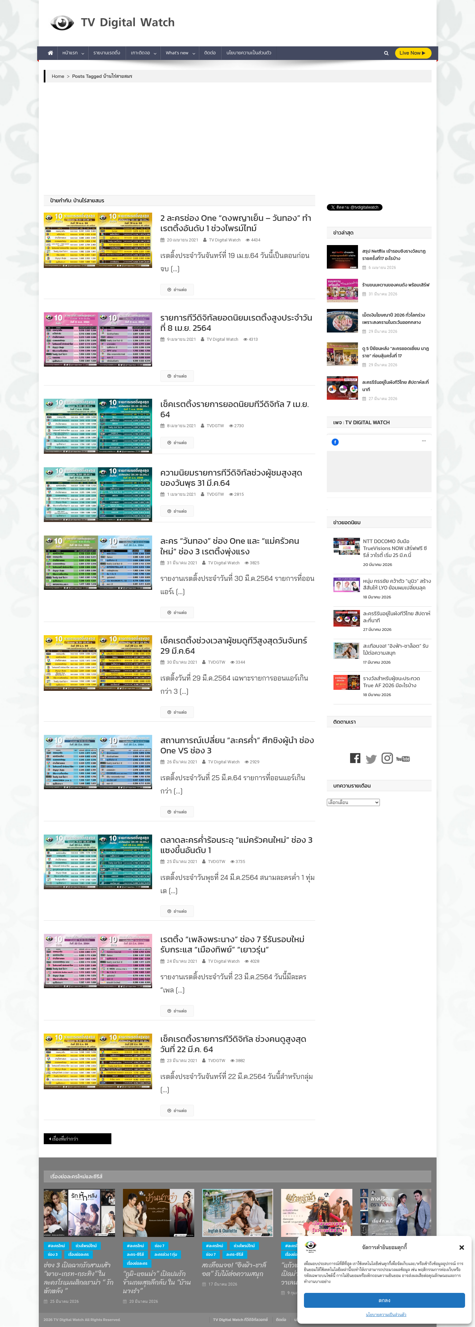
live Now (413, 53)
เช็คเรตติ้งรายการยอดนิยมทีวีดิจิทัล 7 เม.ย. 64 (234, 409)
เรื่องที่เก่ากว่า (65, 1139)
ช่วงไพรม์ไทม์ (86, 1246)
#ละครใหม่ (56, 1246)
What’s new (177, 52)
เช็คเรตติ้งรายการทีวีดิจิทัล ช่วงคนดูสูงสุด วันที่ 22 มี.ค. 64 (233, 1043)
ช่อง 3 (52, 1254)
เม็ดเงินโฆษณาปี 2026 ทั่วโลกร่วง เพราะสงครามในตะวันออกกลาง (393, 319)
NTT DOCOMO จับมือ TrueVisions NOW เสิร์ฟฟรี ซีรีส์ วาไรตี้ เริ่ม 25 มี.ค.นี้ (395, 548)
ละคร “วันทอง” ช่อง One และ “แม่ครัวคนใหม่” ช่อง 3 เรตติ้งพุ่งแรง (229, 545)
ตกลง (384, 1300)
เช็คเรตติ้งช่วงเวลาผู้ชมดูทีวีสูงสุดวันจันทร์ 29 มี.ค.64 (233, 645)
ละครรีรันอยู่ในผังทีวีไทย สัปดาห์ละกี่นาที (395, 386)
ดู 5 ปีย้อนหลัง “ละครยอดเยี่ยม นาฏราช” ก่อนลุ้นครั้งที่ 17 (395, 352)
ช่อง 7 (159, 1246)
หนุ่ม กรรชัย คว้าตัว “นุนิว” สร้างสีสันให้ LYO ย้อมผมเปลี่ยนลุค (397, 584)
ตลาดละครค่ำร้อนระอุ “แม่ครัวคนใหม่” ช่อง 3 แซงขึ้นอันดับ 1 (236, 844)
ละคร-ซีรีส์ (135, 1254)
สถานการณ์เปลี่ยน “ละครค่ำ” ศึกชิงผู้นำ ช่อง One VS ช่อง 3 (237, 745)
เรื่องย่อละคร (78, 1254)
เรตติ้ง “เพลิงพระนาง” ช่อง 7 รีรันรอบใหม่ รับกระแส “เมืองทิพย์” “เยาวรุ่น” (232, 944)
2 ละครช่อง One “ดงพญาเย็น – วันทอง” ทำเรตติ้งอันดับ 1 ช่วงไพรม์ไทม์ (235, 222)
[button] (461, 1247)
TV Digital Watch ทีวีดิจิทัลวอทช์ (240, 1320)
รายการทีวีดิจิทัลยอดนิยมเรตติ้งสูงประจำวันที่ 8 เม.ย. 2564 (236, 322)
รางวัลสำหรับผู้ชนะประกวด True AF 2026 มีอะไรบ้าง (391, 681)
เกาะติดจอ (140, 52)
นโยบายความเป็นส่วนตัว (386, 1314)
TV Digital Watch (225, 239)
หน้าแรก (70, 52)
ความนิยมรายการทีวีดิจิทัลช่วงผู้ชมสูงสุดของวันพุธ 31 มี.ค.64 (231, 477)
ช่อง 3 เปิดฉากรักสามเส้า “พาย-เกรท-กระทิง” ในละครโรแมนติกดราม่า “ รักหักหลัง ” (78, 1278)
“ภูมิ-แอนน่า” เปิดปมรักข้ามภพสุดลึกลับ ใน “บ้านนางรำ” (157, 1283)
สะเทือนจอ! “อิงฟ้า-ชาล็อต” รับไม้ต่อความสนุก (396, 649)
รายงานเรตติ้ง (106, 52)
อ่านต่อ (177, 289)
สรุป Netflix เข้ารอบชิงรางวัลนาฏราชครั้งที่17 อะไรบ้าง (394, 255)
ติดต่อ (210, 52)
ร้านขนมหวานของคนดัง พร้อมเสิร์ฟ (396, 284)
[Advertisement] (238, 138)
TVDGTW (215, 425)
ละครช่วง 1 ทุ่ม (165, 1254)
